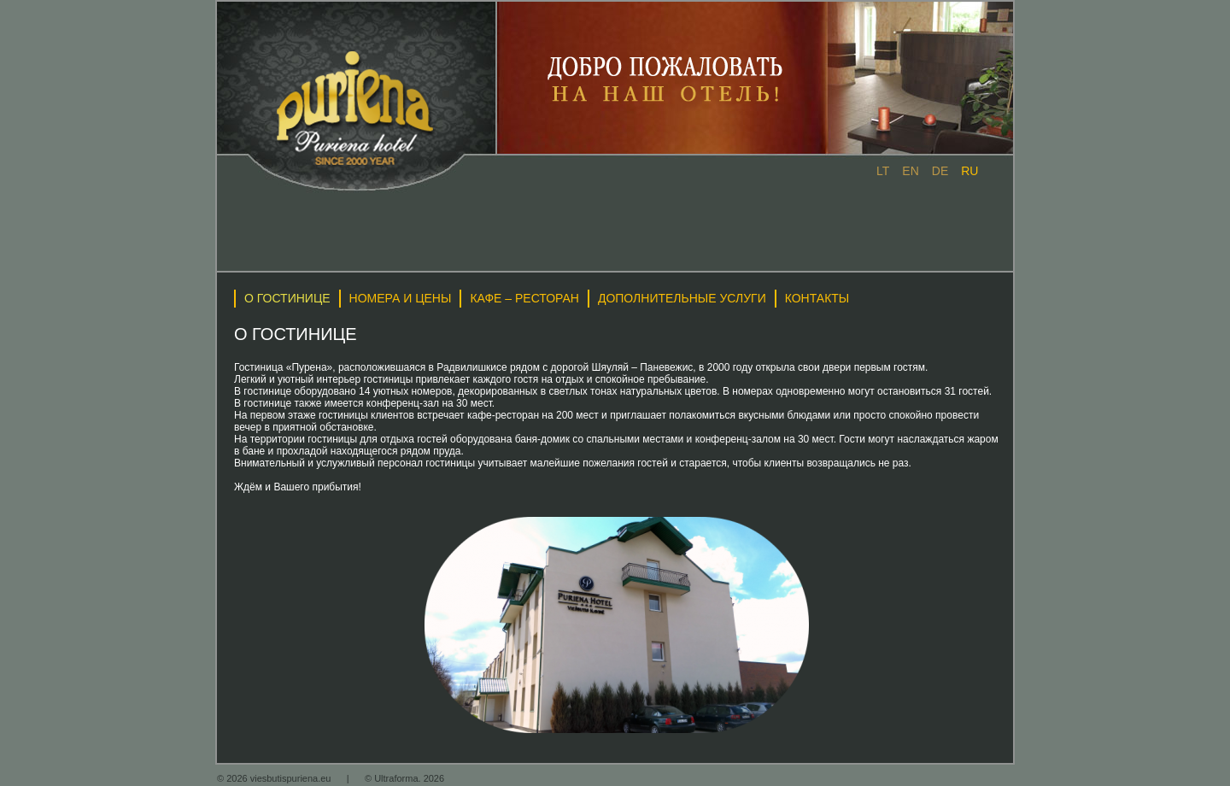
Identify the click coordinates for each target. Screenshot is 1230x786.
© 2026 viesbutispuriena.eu (275, 778)
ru (969, 171)
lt (882, 171)
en (910, 171)
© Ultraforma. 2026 (404, 778)
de (940, 171)
